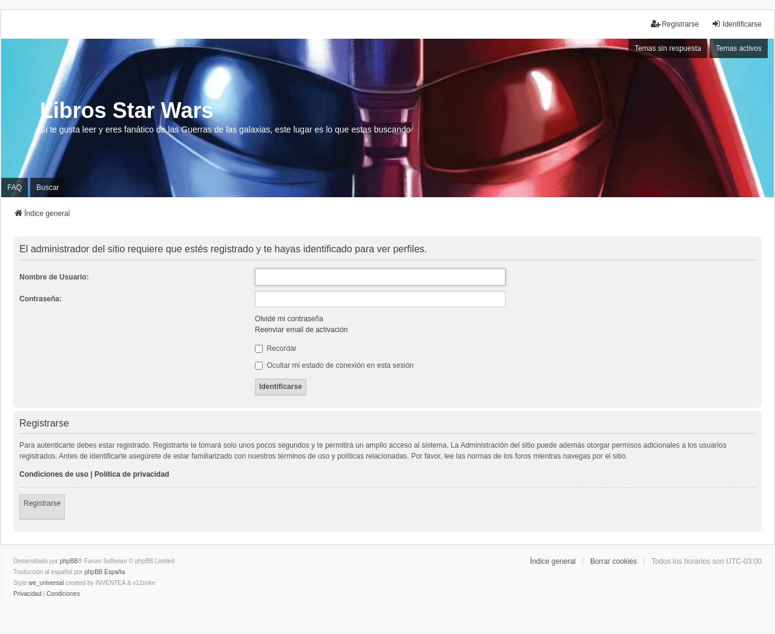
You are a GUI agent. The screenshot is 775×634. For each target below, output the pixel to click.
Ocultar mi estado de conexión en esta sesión (334, 365)
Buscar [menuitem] (47, 187)
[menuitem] (27, 594)
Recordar (276, 348)
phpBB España (104, 572)
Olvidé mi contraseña (289, 319)
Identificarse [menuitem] (736, 23)
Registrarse (42, 503)
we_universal (46, 583)
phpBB (69, 561)
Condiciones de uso (53, 474)
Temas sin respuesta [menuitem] (668, 48)
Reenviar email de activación (301, 329)
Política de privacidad (131, 474)
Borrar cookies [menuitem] (613, 561)
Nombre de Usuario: (54, 277)
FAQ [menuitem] (14, 187)
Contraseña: (40, 299)
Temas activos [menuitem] (739, 48)
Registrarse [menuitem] (675, 23)
